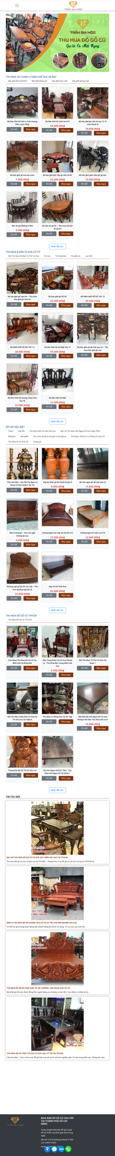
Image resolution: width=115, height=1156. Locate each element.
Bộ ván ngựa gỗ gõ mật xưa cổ (93, 482)
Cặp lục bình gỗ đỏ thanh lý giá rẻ (57, 482)
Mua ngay (30, 129)
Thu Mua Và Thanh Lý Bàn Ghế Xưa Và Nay (31, 76)
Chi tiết (14, 129)
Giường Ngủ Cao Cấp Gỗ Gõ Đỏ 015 (57, 533)
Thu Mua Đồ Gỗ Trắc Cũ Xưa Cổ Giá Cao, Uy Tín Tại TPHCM (35, 1053)
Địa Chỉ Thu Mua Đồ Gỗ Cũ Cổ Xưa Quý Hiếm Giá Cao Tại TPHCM (37, 857)
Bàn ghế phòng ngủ (80, 81)
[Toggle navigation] (17, 6)
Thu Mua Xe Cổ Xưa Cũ (18, 442)
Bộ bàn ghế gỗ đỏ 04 (57, 296)
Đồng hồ (11, 436)
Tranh (10, 431)
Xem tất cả (57, 246)
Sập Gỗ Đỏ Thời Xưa (57, 586)
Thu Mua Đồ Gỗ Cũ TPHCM (21, 615)
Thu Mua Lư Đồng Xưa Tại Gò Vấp (57, 717)
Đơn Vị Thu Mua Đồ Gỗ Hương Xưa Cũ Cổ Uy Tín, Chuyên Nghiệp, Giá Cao (42, 923)
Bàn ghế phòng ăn (39, 81)
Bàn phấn (24, 436)
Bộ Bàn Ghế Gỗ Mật (57, 398)
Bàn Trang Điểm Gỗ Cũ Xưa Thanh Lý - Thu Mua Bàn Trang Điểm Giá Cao (57, 663)
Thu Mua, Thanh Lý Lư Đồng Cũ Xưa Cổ (88, 436)
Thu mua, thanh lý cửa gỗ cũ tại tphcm (49, 436)
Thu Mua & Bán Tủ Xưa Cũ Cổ (23, 252)
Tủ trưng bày (60, 256)
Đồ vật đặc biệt (15, 427)
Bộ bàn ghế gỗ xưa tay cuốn (22, 175)
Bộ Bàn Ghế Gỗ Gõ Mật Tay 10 (57, 347)
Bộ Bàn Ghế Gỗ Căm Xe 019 (57, 121)
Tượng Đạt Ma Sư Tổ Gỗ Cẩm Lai (22, 770)
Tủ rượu (47, 256)
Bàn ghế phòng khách (17, 81)
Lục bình (89, 256)
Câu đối (21, 431)
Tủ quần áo (75, 256)
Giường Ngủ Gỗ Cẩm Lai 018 (92, 533)
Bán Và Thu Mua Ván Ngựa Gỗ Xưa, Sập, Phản (80, 431)
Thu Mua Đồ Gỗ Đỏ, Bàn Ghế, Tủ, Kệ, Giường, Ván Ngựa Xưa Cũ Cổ (38, 988)
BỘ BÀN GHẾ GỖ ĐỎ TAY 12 (93, 296)
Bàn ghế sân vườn (60, 81)
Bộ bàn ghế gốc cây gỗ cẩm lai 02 (57, 175)
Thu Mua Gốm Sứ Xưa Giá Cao (42, 431)
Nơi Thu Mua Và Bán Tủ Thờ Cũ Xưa (23, 256)
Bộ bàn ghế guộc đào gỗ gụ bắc (92, 175)
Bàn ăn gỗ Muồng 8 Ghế (22, 226)
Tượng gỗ (37, 442)
